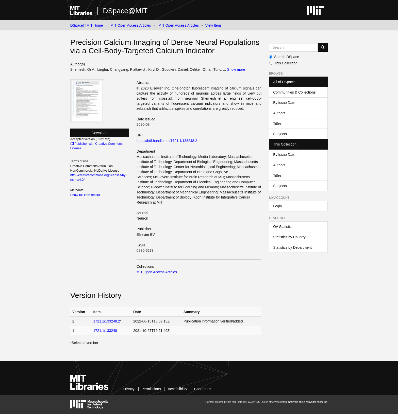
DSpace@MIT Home (86, 25)
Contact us (202, 389)
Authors (279, 113)
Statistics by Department (292, 247)
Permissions (151, 389)
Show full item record (85, 195)
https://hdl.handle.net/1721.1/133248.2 (167, 141)
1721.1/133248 (105, 331)
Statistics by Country (289, 237)
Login (277, 206)
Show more (236, 69)
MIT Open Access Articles (130, 25)
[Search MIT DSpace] (293, 47)
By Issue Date (284, 103)
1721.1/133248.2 (106, 321)
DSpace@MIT (125, 11)
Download (99, 133)
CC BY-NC (254, 402)
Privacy (129, 389)
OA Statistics (283, 227)
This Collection (283, 63)
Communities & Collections (294, 92)
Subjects (280, 134)
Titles (277, 123)
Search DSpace (284, 57)
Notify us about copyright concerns (307, 402)
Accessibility (177, 389)
